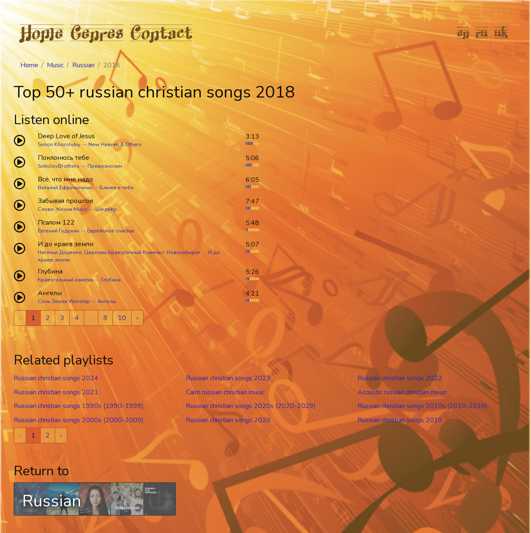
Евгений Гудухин (58, 231)
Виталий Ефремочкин (65, 187)
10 (122, 318)
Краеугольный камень (65, 280)
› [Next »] (137, 318)
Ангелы (106, 301)
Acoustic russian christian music (402, 392)
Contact (161, 32)
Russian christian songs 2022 (400, 378)
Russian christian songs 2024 (56, 378)
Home (41, 32)
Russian (83, 65)
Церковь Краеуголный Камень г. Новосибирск (142, 252)
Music (55, 65)
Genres (97, 32)
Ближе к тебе (117, 187)
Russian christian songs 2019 (400, 420)
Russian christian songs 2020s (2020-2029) (251, 406)
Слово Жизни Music (63, 209)
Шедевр (106, 209)
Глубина (111, 280)
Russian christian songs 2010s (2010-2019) (422, 406)
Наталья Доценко (60, 252)
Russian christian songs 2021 (56, 392)
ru (482, 32)
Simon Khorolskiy (59, 144)
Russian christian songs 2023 (228, 378)
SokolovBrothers (59, 166)
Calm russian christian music (225, 392)
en (463, 32)
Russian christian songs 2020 (228, 420)
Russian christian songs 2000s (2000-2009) (79, 420)
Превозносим (105, 166)
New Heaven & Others (115, 144)
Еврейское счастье (110, 231)
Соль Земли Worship (64, 301)
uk (501, 32)
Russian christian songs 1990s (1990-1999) (79, 406)
